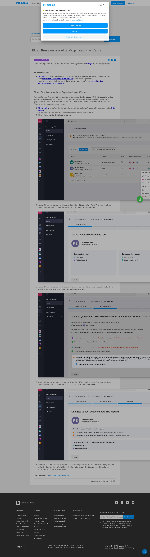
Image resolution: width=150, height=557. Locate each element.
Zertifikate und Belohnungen (81, 518)
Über (62, 3)
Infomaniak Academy (60, 527)
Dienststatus (38, 538)
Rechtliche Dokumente (68, 545)
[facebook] (116, 502)
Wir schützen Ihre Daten (124, 525)
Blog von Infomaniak (22, 527)
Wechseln (41, 76)
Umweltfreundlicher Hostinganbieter (83, 515)
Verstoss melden (39, 529)
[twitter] (120, 502)
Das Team (19, 518)
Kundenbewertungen (22, 535)
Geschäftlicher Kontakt (41, 524)
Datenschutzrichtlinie (70, 547)
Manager (89, 64)
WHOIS (36, 532)
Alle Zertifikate (20, 529)
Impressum (19, 532)
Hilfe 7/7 (36, 515)
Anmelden (131, 3)
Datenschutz (59, 547)
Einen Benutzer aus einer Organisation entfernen (65, 34)
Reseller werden (59, 515)
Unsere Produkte (38, 3)
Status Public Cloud (40, 535)
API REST (37, 527)
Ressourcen (52, 3)
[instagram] (131, 502)
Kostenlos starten (117, 3)
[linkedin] (126, 502)
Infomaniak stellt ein (22, 521)
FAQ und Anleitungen (40, 518)
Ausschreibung (58, 524)
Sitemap (80, 547)
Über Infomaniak (21, 515)
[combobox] (73, 39)
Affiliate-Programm (60, 518)
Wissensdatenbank (37, 34)
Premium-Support (39, 521)
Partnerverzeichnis (59, 521)
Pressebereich (20, 524)
